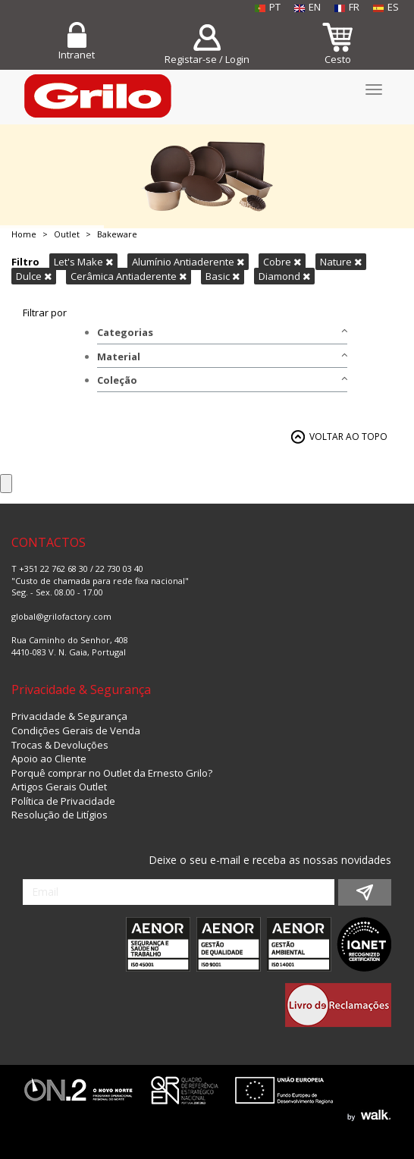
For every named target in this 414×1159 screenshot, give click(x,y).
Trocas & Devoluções (59, 745)
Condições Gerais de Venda (75, 730)
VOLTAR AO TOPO (348, 436)
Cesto (338, 59)
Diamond (284, 276)
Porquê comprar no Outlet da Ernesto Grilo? (111, 773)
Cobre (282, 262)
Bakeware (117, 234)
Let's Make (83, 262)
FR (346, 7)
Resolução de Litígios (59, 814)
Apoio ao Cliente (48, 758)
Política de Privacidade (63, 801)
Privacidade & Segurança (69, 716)
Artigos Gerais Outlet (59, 786)
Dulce (34, 276)
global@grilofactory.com (61, 616)
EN (307, 7)
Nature (341, 262)
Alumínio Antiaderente (188, 262)
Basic (222, 276)
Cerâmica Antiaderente (129, 276)
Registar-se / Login (207, 59)
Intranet (76, 54)
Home (23, 234)
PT (268, 7)
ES (386, 7)
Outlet (67, 234)
